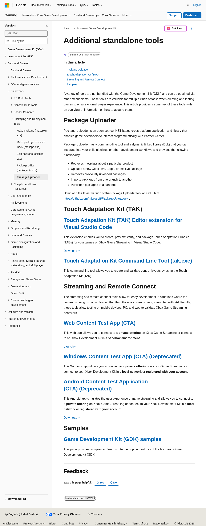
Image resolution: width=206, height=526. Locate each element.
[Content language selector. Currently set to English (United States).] (21, 514)
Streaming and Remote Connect (86, 79)
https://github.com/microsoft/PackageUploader (95, 198)
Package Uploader (78, 69)
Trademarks (160, 523)
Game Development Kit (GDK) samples (112, 439)
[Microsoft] (7, 5)
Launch (69, 346)
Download (70, 250)
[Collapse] (47, 25)
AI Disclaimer (11, 523)
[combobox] (26, 34)
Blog (52, 523)
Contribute (68, 523)
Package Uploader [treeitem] (28, 177)
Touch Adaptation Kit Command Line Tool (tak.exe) (128, 261)
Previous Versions (34, 523)
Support (174, 15)
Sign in (197, 4)
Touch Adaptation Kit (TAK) (83, 74)
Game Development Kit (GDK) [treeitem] (25, 49)
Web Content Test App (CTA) (99, 323)
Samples (72, 84)
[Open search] (188, 5)
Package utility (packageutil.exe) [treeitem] (27, 168)
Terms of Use (140, 523)
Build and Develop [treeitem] (21, 70)
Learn (67, 28)
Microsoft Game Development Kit (96, 28)
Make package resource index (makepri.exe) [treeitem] (31, 145)
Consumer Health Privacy (110, 523)
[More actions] (191, 29)
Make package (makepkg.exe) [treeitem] (32, 133)
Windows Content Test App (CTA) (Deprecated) (123, 356)
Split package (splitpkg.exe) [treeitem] (30, 156)
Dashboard (192, 15)
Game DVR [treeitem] (17, 293)
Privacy (83, 523)
